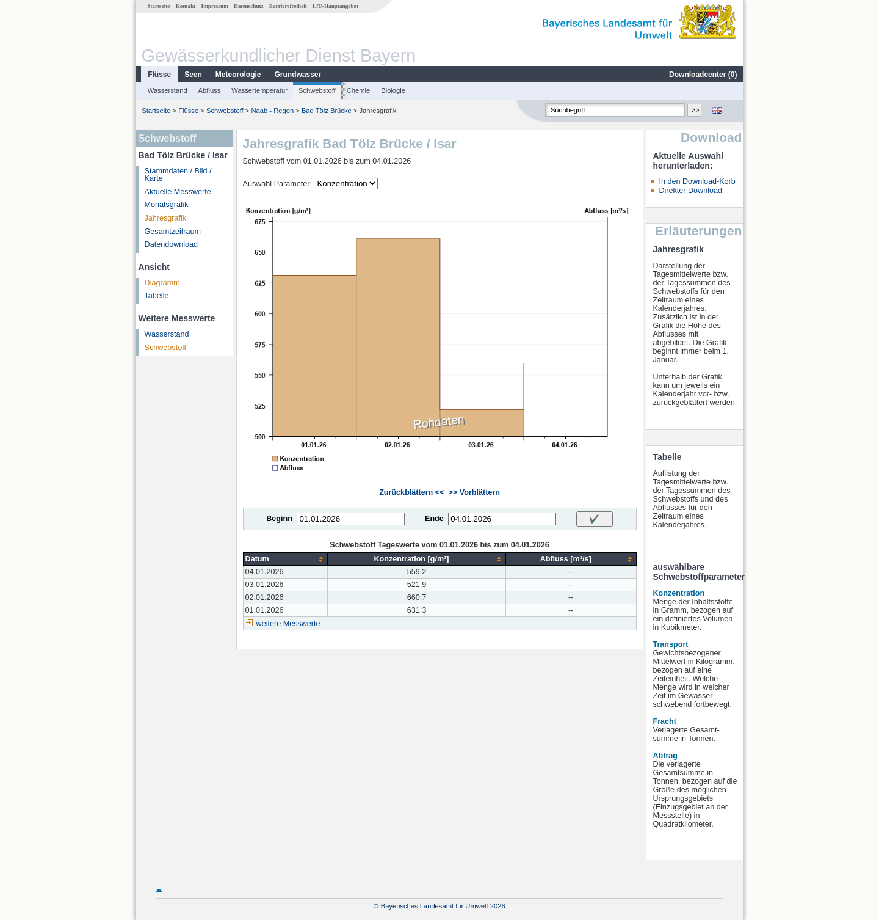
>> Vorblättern (474, 492)
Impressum (214, 6)
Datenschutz (249, 6)
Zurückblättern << (411, 492)
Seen (193, 74)
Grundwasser (298, 74)
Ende (434, 518)
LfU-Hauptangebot (335, 6)
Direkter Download (690, 190)
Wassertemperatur (259, 90)
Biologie (393, 90)
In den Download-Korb (697, 181)
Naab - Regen (272, 110)
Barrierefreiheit (288, 6)
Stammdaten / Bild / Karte (178, 175)
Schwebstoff (317, 90)
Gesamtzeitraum (173, 231)
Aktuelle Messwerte (178, 192)
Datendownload (171, 244)
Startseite (158, 6)
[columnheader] (285, 559)
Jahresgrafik (166, 218)
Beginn (279, 518)
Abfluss (209, 90)
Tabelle (157, 295)
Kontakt (186, 6)
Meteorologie (238, 74)
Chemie (359, 90)
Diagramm (162, 283)
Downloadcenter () (703, 74)
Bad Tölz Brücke (327, 110)
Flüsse (159, 74)
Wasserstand (167, 90)
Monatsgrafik (167, 204)
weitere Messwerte (288, 623)
